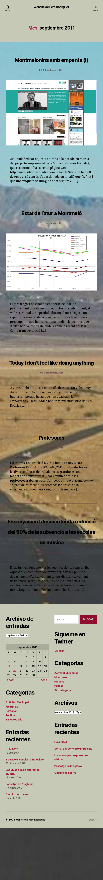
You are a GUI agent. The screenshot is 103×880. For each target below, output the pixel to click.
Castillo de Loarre (17, 846)
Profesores (51, 467)
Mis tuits (59, 703)
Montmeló (12, 758)
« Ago (10, 732)
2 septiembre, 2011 (53, 604)
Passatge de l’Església (19, 836)
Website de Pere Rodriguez (51, 7)
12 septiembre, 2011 (53, 244)
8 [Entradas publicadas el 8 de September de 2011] (27, 713)
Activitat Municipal (17, 754)
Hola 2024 (12, 801)
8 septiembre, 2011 (53, 404)
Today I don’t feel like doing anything (51, 387)
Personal (11, 763)
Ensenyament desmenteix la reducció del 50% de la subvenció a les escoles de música (51, 572)
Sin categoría (14, 771)
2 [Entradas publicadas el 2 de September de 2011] (33, 709)
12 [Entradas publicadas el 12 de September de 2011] (9, 718)
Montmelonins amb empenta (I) (51, 64)
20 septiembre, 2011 (53, 80)
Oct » (44, 732)
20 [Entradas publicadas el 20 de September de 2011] (14, 722)
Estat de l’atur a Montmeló (51, 227)
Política (10, 767)
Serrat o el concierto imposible (25, 811)
